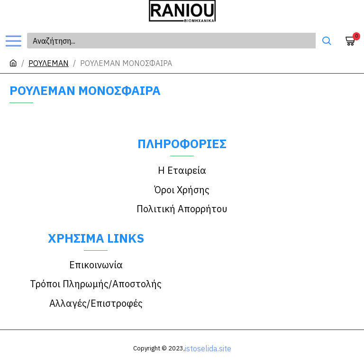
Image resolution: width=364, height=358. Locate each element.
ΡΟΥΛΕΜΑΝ (48, 63)
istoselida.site (208, 333)
